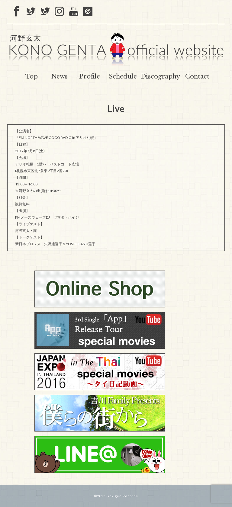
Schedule (123, 76)
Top (31, 76)
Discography (160, 76)
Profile (89, 76)
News (59, 76)
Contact (197, 76)
